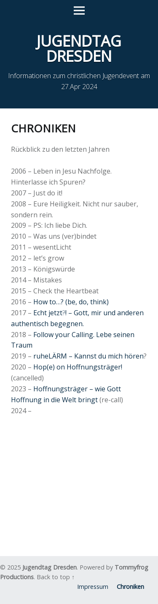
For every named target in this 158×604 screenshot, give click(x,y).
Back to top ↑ (56, 577)
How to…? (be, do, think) (71, 301)
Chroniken (130, 587)
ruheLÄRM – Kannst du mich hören (88, 356)
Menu (79, 11)
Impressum (92, 587)
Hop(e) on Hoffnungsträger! (77, 367)
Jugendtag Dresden (49, 567)
